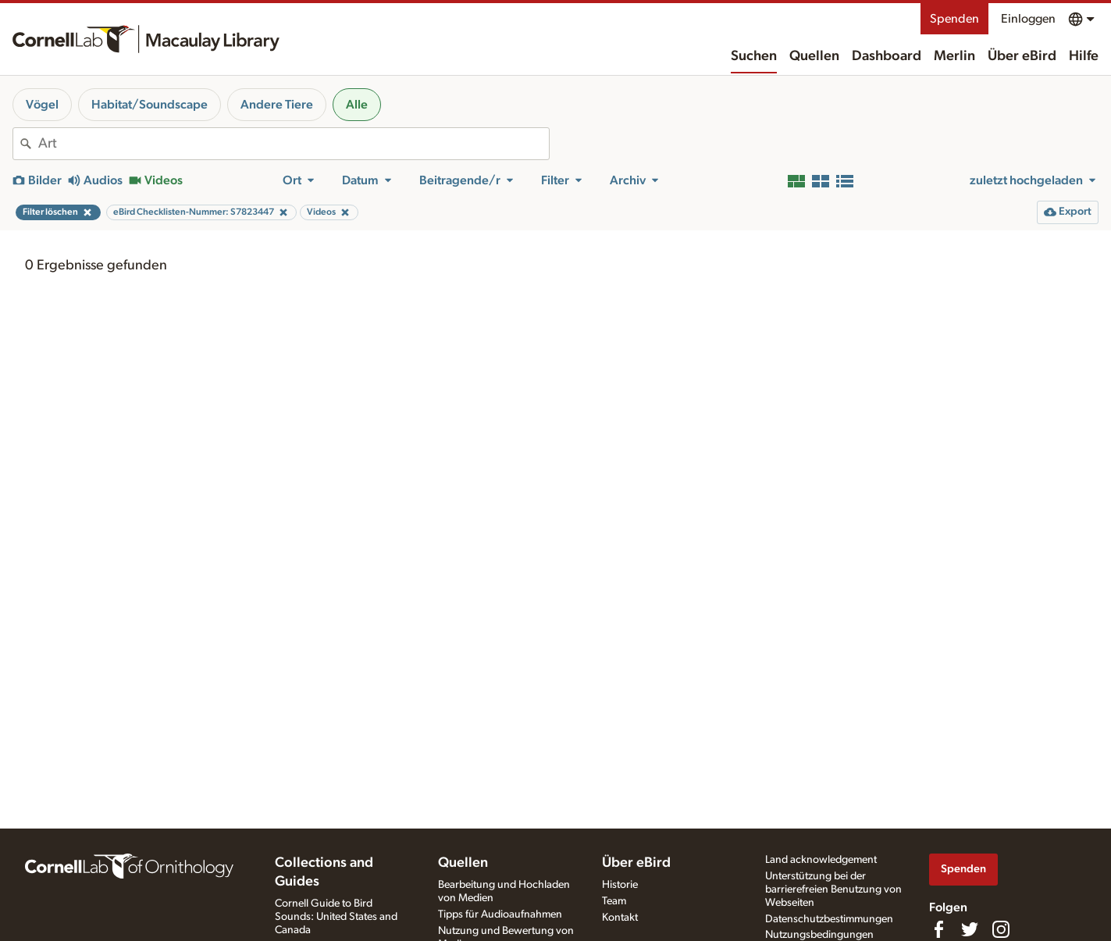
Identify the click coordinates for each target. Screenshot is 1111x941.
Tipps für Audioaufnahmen (500, 914)
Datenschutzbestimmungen (829, 919)
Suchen (754, 56)
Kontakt (620, 917)
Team (614, 901)
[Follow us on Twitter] (969, 929)
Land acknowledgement (821, 859)
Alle (357, 104)
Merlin (954, 56)
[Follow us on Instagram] (1001, 929)
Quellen (814, 56)
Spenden (954, 18)
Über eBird (1022, 56)
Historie (620, 884)
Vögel (42, 104)
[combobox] (293, 143)
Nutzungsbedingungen (819, 934)
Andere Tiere (276, 104)
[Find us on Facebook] (938, 929)
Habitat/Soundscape (149, 104)
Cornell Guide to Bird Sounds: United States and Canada (336, 917)
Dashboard (886, 56)
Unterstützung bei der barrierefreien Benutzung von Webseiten (833, 889)
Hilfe (1084, 56)
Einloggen (1028, 18)
